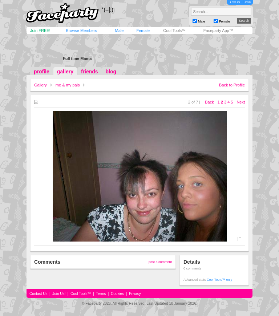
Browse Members (81, 30)
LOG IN (235, 2)
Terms (101, 294)
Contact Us (38, 294)
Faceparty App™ (218, 30)
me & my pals (68, 85)
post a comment (160, 262)
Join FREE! (40, 30)
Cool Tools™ (174, 30)
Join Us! (58, 294)
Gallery (40, 85)
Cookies (117, 294)
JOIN (247, 2)
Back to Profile (232, 85)
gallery (65, 71)
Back (209, 102)
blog (111, 71)
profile (41, 71)
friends (89, 71)
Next (240, 102)
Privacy (135, 294)
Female (143, 30)
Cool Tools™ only (219, 279)
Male (119, 30)
